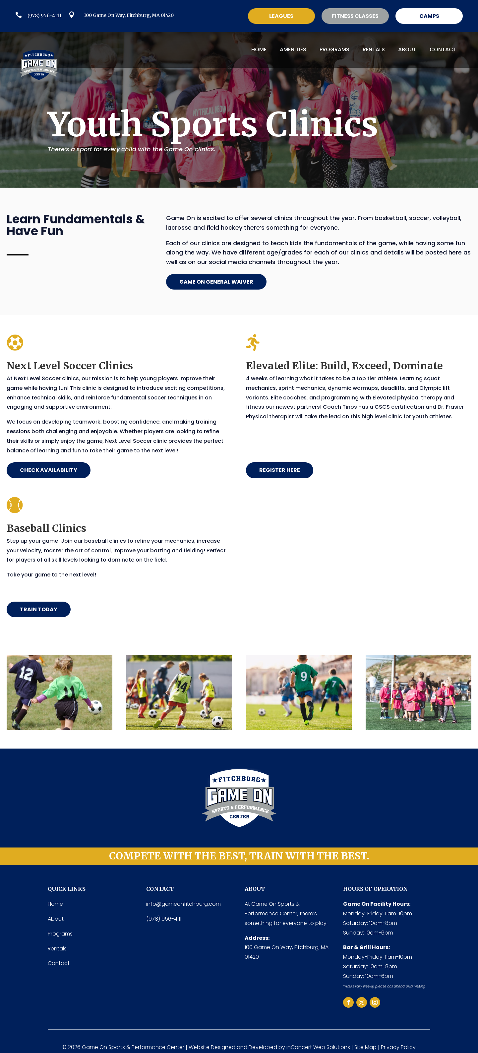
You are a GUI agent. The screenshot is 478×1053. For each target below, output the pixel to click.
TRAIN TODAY (38, 609)
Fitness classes (355, 16)
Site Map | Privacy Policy (385, 1047)
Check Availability (48, 470)
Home (259, 49)
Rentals (374, 49)
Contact (443, 49)
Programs (334, 49)
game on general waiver (216, 282)
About (407, 49)
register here (279, 470)
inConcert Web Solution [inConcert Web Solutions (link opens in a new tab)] (316, 1047)
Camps (429, 16)
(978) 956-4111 (45, 16)
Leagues (281, 16)
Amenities (293, 49)
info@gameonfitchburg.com (183, 904)
